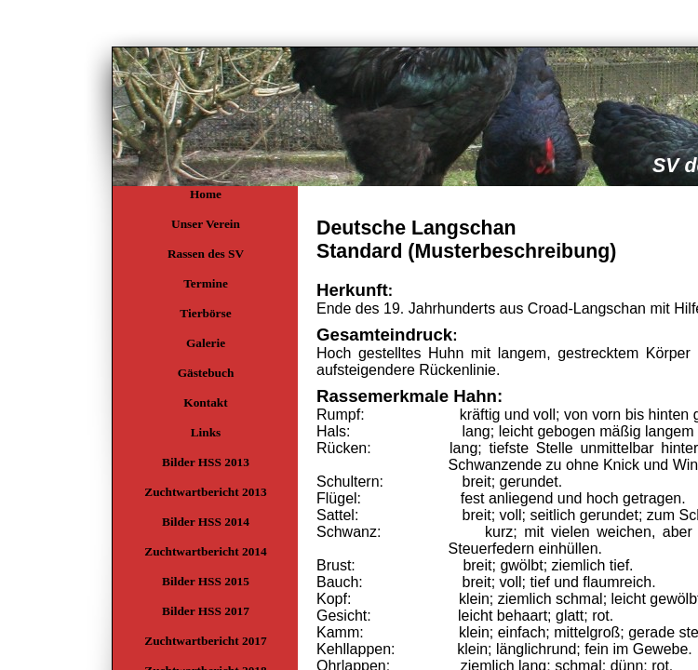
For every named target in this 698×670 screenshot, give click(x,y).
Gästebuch (206, 373)
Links (206, 432)
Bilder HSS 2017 (205, 611)
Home (205, 194)
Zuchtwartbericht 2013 (205, 492)
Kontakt (205, 402)
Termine (205, 283)
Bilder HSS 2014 (205, 522)
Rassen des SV (206, 254)
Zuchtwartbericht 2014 (205, 551)
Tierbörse (205, 313)
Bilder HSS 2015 (205, 581)
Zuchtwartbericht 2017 (205, 641)
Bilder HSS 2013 (205, 462)
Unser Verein (205, 224)
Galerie (205, 343)
